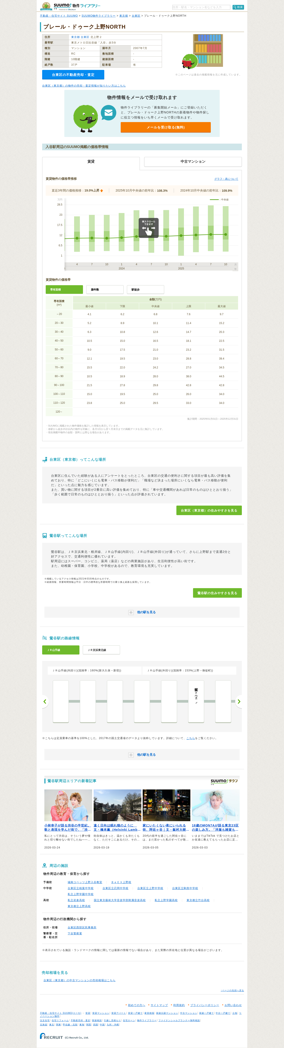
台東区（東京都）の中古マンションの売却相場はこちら (79, 980)
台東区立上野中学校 (150, 888)
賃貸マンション (100, 1013)
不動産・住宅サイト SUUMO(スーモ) (60, 1013)
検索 (240, 7)
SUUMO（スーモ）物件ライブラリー (70, 6)
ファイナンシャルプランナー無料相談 (179, 1020)
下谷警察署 (75, 933)
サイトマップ (159, 1005)
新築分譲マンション (167, 1013)
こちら (190, 738)
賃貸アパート (118, 1013)
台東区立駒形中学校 (185, 888)
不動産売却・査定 (80, 1020)
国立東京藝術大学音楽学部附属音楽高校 (120, 900)
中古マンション (188, 1013)
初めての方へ (136, 1005)
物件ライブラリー (147, 1020)
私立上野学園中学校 (81, 894)
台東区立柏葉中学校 (81, 888)
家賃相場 (149, 1013)
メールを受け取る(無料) (166, 127)
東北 (51, 1024)
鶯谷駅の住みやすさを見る (217, 593)
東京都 (123, 15)
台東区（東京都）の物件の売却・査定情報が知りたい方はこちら (84, 85)
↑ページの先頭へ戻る (232, 990)
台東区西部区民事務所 (82, 927)
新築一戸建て (206, 1013)
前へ (45, 701)
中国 (102, 1024)
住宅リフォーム (60, 1020)
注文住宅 (45, 1020)
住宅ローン (129, 1020)
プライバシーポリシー (204, 1005)
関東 (58, 1024)
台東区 (136, 15)
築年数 (95, 289)
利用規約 (179, 1005)
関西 (88, 1024)
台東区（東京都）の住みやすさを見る (209, 510)
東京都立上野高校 (79, 906)
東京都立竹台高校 (198, 900)
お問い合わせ (233, 1005)
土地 (234, 1013)
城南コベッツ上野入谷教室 (85, 882)
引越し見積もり (112, 1020)
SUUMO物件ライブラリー (99, 15)
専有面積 (55, 289)
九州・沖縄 (113, 1024)
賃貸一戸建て (135, 1013)
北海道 (43, 1024)
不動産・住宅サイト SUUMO (59, 15)
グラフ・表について (226, 178)
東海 (81, 1024)
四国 (95, 1024)
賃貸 (87, 1013)
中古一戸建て (223, 1013)
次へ (238, 701)
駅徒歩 (136, 289)
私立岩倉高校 (76, 900)
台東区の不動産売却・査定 (73, 75)
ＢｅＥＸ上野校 (121, 882)
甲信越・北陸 (70, 1024)
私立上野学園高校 (166, 900)
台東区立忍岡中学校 (115, 888)
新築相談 (97, 1020)
